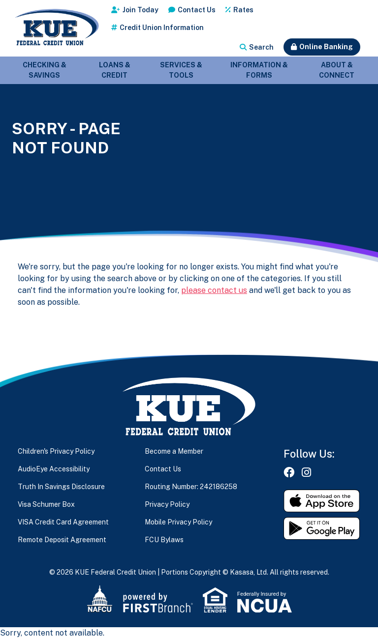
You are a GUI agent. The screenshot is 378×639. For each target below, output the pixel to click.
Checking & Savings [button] (44, 70)
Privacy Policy (167, 504)
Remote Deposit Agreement (62, 540)
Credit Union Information (162, 27)
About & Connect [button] (336, 70)
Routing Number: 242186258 (191, 487)
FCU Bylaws (164, 540)
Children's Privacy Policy (56, 451)
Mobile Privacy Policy (178, 522)
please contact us (214, 290)
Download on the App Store (322, 501)
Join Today (140, 10)
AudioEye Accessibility (54, 469)
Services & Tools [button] (181, 70)
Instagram (306, 472)
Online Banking (326, 47)
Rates (243, 10)
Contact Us (197, 10)
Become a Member (174, 451)
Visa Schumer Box (46, 504)
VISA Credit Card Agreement (63, 522)
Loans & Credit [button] (114, 70)
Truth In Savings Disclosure (61, 487)
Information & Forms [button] (259, 70)
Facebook (289, 472)
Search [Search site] (261, 47)
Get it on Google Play (322, 528)
